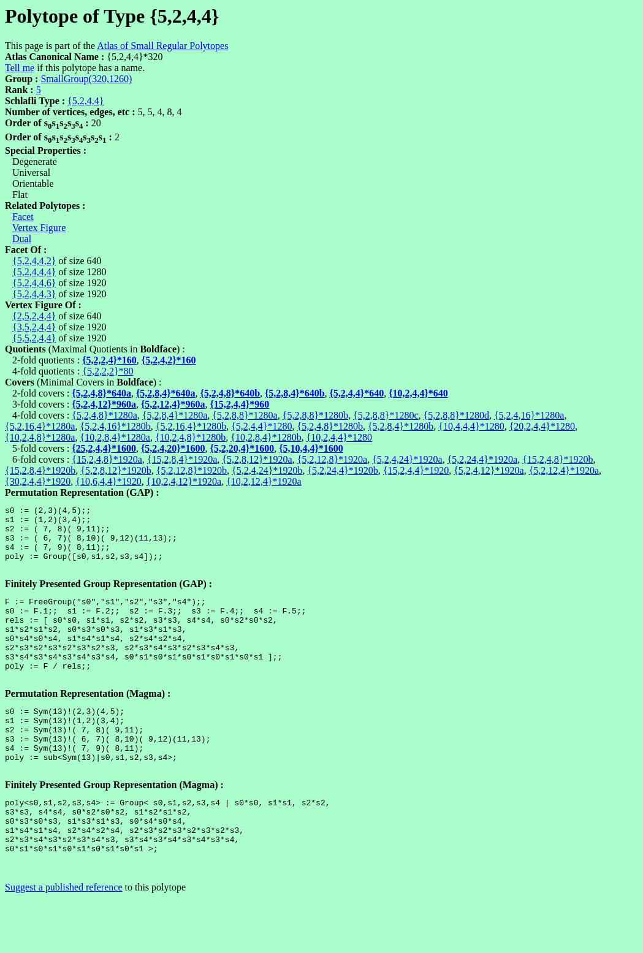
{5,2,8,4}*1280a (174, 415)
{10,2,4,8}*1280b (190, 437)
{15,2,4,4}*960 (240, 404)
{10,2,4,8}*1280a (40, 437)
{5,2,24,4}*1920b (342, 470)
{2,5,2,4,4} (34, 316)
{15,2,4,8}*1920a (107, 459)
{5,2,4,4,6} (34, 283)
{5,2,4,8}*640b (230, 393)
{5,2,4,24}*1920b (267, 470)
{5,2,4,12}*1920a (488, 470)
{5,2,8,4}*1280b (400, 426)
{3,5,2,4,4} (34, 327)
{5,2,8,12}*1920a (257, 459)
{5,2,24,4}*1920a (482, 459)
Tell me (19, 68)
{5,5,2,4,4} (34, 338)
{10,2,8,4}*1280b (265, 437)
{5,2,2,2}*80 (107, 371)
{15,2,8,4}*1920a (182, 459)
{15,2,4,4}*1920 (416, 470)
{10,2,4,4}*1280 (339, 437)
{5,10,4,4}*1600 (311, 448)
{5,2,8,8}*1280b (315, 415)
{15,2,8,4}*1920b (40, 470)
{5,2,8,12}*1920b (115, 470)
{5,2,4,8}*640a (101, 393)
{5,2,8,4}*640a (166, 393)
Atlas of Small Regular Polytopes (162, 45)
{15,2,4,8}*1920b (557, 459)
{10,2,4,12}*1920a (183, 481)
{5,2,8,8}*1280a (244, 415)
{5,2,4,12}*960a (104, 404)
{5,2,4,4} (85, 101)
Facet (23, 216)
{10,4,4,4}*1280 (471, 426)
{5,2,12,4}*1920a (564, 470)
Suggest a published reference (63, 942)
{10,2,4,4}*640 (418, 393)
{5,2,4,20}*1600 (173, 448)
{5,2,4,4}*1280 (261, 426)
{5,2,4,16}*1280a (529, 415)
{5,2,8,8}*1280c (385, 415)
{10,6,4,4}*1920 (108, 481)
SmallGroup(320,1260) (86, 79)
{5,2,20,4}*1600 (242, 448)
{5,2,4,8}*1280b (330, 426)
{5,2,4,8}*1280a (104, 415)
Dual (21, 239)
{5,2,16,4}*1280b (191, 426)
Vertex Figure (39, 227)
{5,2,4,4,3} (34, 294)
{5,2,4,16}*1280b (115, 426)
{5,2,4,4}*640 (357, 393)
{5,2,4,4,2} (34, 261)
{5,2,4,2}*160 (169, 360)
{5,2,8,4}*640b (295, 393)
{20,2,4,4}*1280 (542, 426)
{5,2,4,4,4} (34, 272)
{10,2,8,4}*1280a (115, 437)
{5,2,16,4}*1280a (40, 426)
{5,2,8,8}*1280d (456, 415)
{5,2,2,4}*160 (109, 360)
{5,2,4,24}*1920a (407, 459)
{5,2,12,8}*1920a (332, 459)
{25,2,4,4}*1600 (104, 448)
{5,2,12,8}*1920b (191, 470)
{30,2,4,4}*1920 (37, 481)
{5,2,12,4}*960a (173, 404)
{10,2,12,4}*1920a (263, 481)
